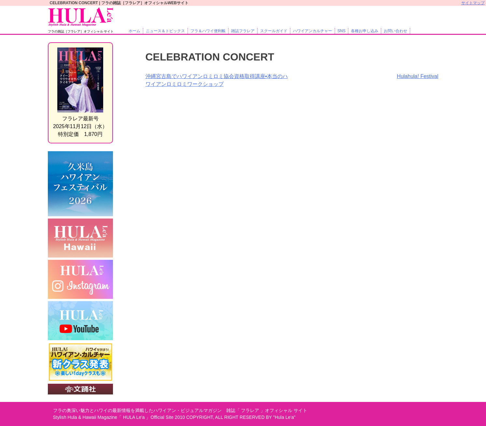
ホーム (134, 31)
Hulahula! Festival (417, 76)
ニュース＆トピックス (165, 31)
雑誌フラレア (243, 31)
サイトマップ (473, 3)
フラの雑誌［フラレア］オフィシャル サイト (81, 31)
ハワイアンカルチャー (312, 31)
